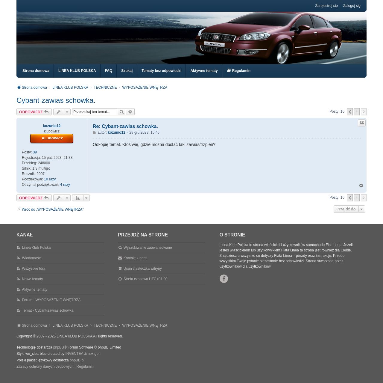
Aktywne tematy (34, 295)
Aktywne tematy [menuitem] (204, 76)
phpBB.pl (77, 366)
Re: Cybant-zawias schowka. (125, 131)
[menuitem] (238, 76)
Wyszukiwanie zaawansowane (148, 253)
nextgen (94, 359)
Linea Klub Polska (36, 253)
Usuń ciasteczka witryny (143, 274)
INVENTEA (74, 359)
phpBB (58, 353)
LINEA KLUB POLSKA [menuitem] (77, 76)
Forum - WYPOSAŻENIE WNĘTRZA (51, 305)
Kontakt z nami (135, 263)
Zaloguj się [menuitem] (352, 6)
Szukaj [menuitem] (127, 76)
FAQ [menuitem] (109, 76)
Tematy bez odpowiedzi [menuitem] (161, 76)
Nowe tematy (32, 284)
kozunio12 (52, 131)
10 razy (50, 185)
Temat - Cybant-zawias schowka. (48, 316)
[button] (350, 117)
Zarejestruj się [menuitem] (326, 6)
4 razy (65, 190)
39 (35, 158)
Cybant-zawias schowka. (55, 106)
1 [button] (357, 117)
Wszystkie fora (33, 274)
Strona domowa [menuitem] (35, 76)
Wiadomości (31, 263)
